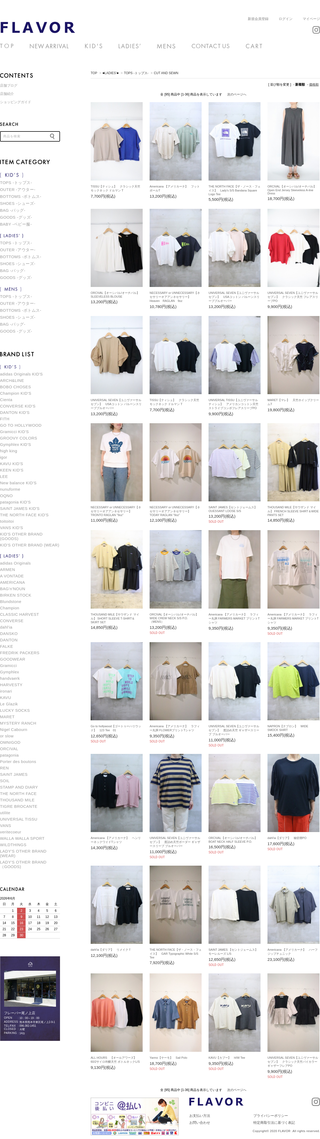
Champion (9, 608)
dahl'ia (6, 627)
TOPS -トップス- (136, 73)
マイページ (311, 19)
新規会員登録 (258, 19)
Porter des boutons (18, 761)
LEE (4, 476)
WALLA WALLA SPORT (22, 838)
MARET (7, 716)
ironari (6, 691)
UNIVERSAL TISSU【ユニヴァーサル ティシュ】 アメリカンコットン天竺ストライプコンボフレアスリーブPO (233, 404)
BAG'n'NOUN (12, 588)
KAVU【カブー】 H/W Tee (227, 1057)
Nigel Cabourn (13, 729)
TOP (94, 73)
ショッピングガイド (15, 102)
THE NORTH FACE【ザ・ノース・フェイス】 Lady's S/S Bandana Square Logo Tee (235, 190)
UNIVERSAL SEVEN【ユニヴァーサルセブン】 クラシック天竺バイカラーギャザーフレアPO (292, 1061)
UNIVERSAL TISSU (18, 819)
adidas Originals (15, 563)
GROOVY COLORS (18, 438)
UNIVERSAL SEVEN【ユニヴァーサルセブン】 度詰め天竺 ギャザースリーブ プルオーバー (234, 730)
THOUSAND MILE (17, 800)
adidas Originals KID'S (21, 374)
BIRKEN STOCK (15, 595)
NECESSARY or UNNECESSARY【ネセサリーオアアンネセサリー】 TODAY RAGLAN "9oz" (175, 511)
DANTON (9, 640)
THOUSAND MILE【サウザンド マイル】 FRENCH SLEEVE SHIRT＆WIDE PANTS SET (293, 511)
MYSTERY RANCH (18, 723)
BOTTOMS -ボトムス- (20, 196)
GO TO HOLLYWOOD (21, 425)
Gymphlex (9, 672)
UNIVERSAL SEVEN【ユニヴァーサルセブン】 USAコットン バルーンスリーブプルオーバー (234, 296)
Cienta (6, 399)
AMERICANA (12, 582)
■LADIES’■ (111, 73)
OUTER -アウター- (17, 189)
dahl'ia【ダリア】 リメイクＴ (111, 949)
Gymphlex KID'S (15, 444)
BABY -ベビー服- (16, 224)
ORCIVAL (9, 748)
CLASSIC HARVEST (19, 614)
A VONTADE (12, 576)
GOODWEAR (12, 659)
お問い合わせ (199, 1123)
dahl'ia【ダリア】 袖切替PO (286, 838)
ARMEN (7, 569)
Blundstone (10, 601)
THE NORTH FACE (18, 793)
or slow (7, 736)
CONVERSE (11, 620)
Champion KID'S (15, 393)
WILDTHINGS (13, 844)
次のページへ (236, 94)
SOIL (5, 780)
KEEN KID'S (11, 470)
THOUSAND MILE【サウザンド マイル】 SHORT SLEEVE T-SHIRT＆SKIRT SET (115, 618)
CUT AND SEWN (37, 27)
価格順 (314, 84)
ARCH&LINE (12, 380)
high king (8, 451)
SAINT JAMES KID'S (20, 508)
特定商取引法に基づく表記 (274, 1123)
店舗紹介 (7, 94)
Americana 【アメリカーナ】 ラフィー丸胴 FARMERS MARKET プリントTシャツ (234, 618)
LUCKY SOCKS (15, 710)
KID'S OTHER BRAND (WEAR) (29, 545)
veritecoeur (10, 832)
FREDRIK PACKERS (19, 652)
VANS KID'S (11, 527)
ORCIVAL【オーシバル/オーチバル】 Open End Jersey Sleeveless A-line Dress (293, 190)
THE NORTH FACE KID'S (24, 515)
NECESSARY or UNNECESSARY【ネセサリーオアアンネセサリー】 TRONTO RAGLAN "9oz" (116, 511)
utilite (5, 812)
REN (4, 768)
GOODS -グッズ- (16, 217)
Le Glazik (9, 704)
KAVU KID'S (11, 463)
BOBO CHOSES (15, 387)
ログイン (286, 19)
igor (3, 457)
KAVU (5, 697)
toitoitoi (7, 521)
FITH (4, 419)
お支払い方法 (199, 1116)
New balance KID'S (18, 483)
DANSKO (9, 633)
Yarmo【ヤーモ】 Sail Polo (168, 1057)
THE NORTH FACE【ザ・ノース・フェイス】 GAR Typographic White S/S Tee (176, 953)
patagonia (9, 755)
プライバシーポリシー (270, 1116)
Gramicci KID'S (14, 431)
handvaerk (10, 678)
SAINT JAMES (14, 774)
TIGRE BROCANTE (18, 806)
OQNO (6, 495)
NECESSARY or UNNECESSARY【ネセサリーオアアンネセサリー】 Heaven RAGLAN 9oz (175, 296)
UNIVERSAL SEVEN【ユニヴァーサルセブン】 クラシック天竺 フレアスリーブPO (292, 296)
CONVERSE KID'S (17, 406)
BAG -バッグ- (12, 210)
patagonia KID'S (15, 502)
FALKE (6, 646)
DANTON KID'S (15, 412)
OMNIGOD (10, 742)
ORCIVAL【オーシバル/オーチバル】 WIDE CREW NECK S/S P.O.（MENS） (175, 618)
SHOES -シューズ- (17, 203)
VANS (5, 825)
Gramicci (8, 665)
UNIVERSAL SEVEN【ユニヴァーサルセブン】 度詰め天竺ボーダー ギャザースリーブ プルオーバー (175, 842)
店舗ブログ (8, 85)
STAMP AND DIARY (19, 787)
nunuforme (10, 489)
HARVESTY (11, 684)
